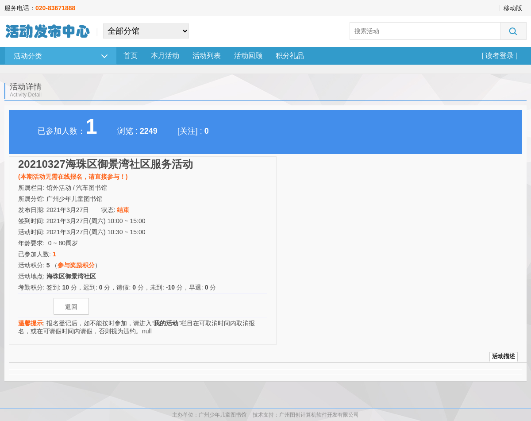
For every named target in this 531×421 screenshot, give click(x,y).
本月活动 (165, 55)
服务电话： (39, 8)
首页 (130, 55)
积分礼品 (290, 55)
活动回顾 (248, 55)
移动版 (513, 8)
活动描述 (503, 356)
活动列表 (206, 55)
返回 (71, 306)
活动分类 (61, 56)
